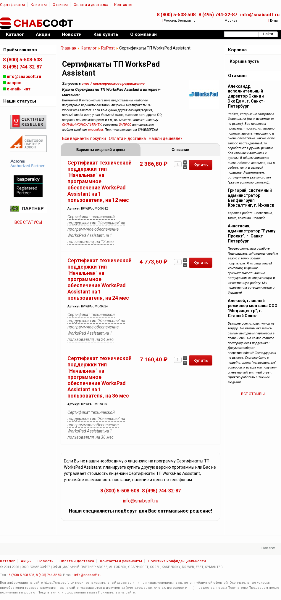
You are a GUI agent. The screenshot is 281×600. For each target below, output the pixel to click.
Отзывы (60, 4)
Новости (46, 561)
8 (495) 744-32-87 (217, 14)
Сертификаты (12, 4)
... (224, 567)
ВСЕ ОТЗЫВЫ (253, 394)
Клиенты (39, 4)
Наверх (268, 548)
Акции (26, 561)
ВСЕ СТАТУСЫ (28, 222)
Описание (180, 150)
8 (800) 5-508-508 (176, 14)
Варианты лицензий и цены (100, 150)
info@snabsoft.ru (260, 14)
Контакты (123, 4)
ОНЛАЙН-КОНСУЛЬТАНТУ (81, 125)
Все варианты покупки (84, 138)
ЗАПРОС (125, 125)
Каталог (89, 48)
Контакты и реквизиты (121, 561)
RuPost (108, 48)
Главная (68, 48)
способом (95, 130)
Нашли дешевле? (166, 138)
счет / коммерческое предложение (113, 83)
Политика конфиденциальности (177, 561)
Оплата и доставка (91, 4)
